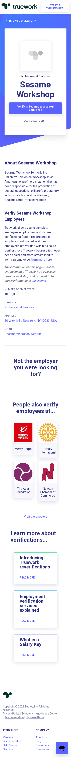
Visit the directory (35, 516)
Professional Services (19, 307)
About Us (41, 737)
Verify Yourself (34, 121)
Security (8, 749)
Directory (27, 713)
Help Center (10, 745)
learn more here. (41, 259)
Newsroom (42, 749)
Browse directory (20, 20)
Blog (38, 741)
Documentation (14, 717)
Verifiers (8, 737)
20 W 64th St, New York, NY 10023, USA (31, 320)
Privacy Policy (11, 713)
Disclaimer (39, 281)
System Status (35, 717)
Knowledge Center (47, 713)
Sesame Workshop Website (23, 334)
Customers (42, 745)
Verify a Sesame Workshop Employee (35, 108)
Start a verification (55, 6)
